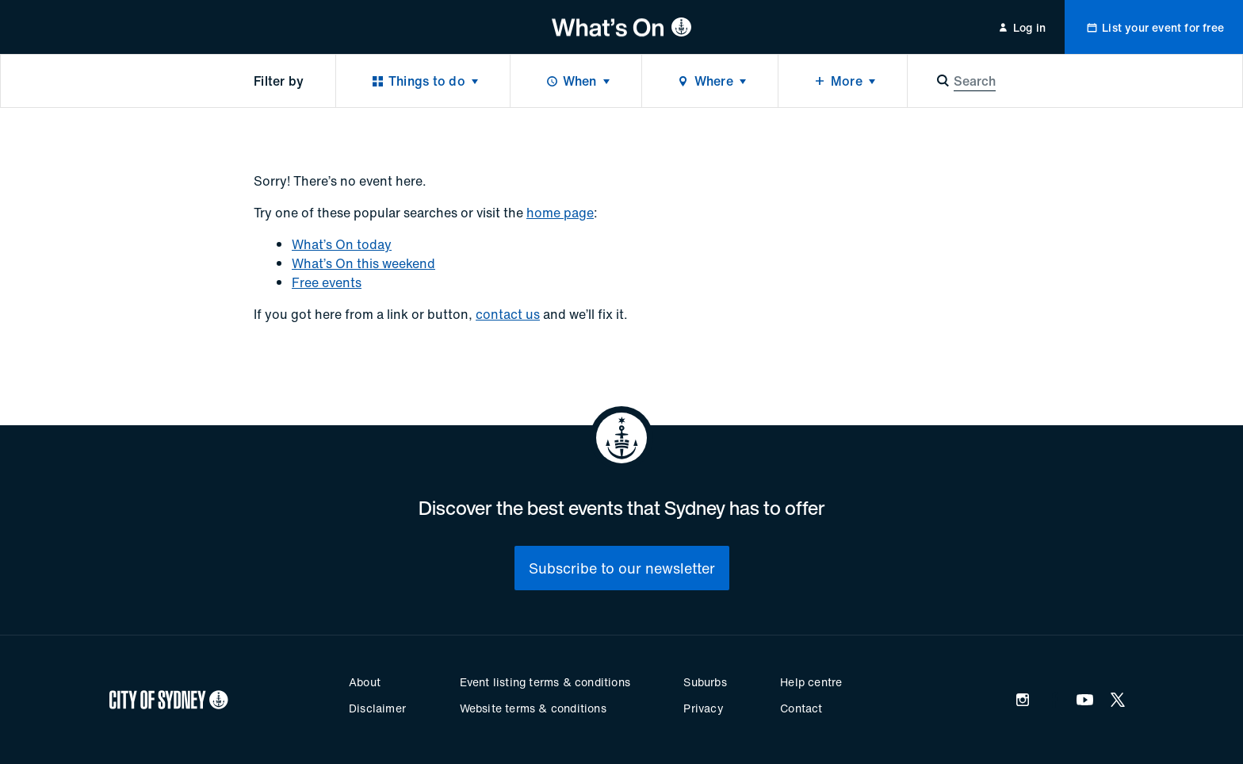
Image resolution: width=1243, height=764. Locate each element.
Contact (801, 708)
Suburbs (704, 682)
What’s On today (342, 244)
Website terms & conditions (533, 708)
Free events (326, 282)
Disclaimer (377, 708)
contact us (508, 314)
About (365, 682)
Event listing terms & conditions (545, 682)
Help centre (811, 682)
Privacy (703, 708)
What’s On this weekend (363, 263)
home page (560, 212)
